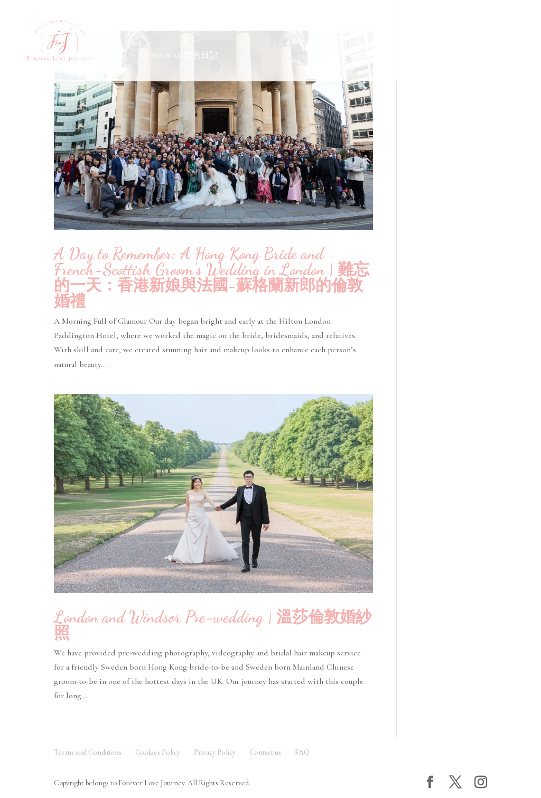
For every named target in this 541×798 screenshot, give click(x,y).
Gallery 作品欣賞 (51, 26)
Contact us (265, 752)
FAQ (302, 752)
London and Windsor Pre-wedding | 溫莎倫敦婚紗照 (212, 624)
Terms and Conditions (88, 752)
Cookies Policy (157, 752)
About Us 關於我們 (293, 26)
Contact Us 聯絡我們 (61, 56)
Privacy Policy (215, 752)
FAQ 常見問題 (213, 26)
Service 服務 (136, 26)
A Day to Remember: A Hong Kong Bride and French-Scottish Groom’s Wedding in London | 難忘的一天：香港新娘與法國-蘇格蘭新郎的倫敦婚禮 (211, 277)
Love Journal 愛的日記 (169, 56)
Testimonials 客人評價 (394, 26)
